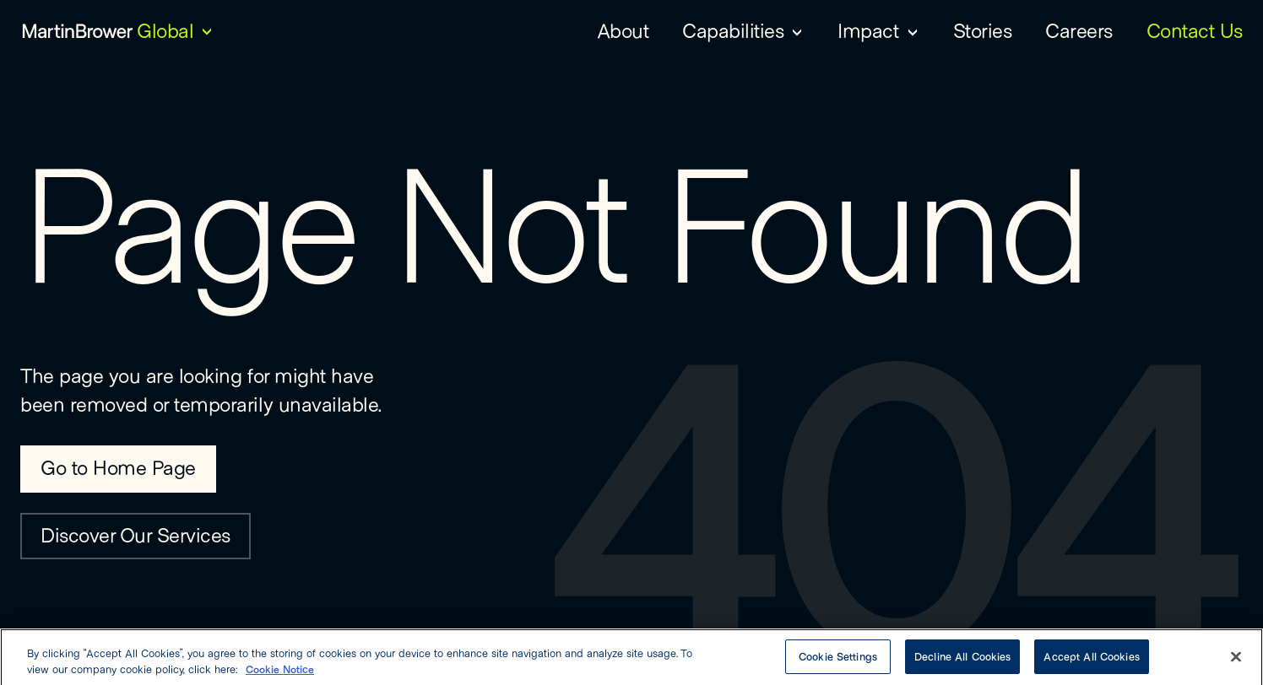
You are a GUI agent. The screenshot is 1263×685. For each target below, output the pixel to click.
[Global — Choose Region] (177, 30)
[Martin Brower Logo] (77, 30)
